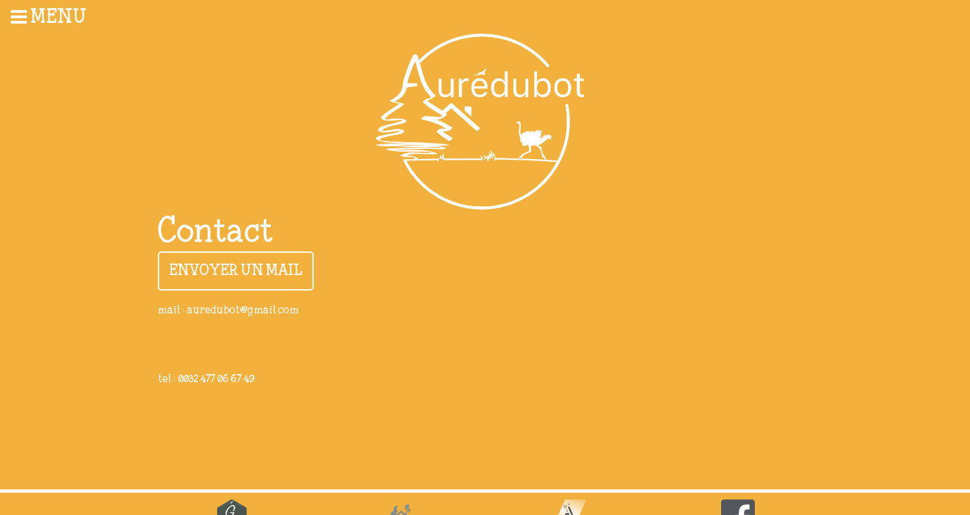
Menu (49, 17)
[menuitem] (67, 17)
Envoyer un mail (235, 271)
